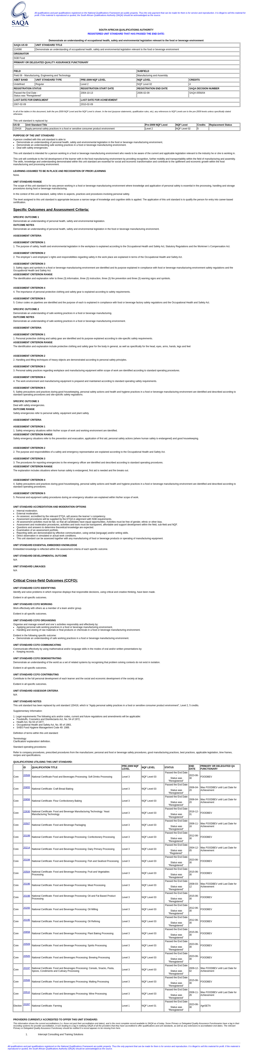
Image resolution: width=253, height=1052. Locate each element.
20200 (26, 908)
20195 (26, 920)
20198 (26, 896)
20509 (26, 944)
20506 (26, 980)
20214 (26, 847)
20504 (26, 871)
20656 (26, 799)
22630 (26, 811)
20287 (26, 1004)
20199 (26, 835)
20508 (26, 775)
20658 (26, 932)
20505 (26, 956)
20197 (26, 968)
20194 (26, 859)
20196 (26, 883)
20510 (26, 992)
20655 (26, 787)
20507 (26, 823)
